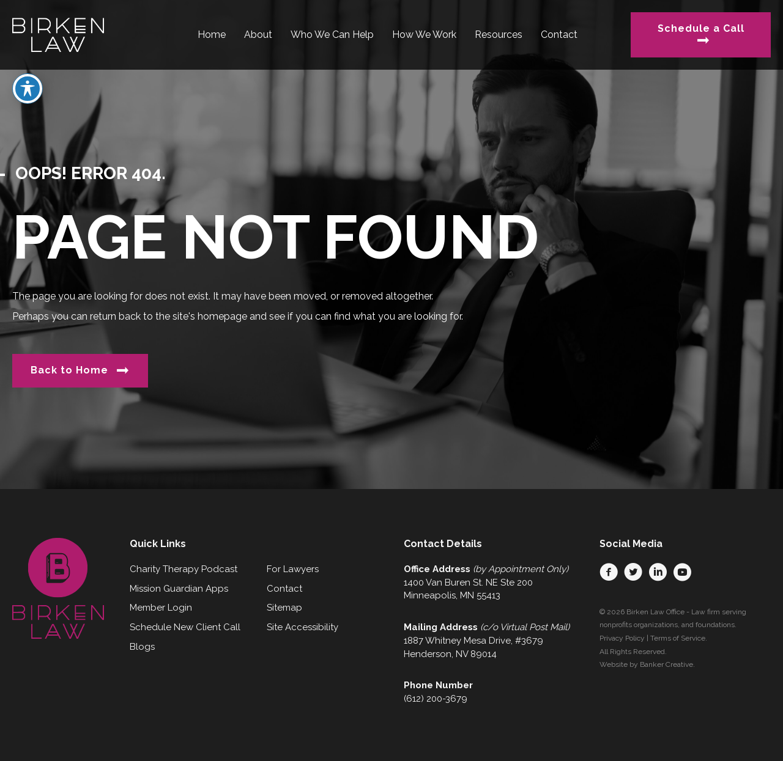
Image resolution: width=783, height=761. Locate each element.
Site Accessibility (302, 627)
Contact (284, 588)
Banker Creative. (667, 664)
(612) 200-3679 (435, 698)
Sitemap (284, 607)
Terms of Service (677, 638)
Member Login (161, 607)
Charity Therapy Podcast (183, 569)
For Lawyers (293, 569)
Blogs (142, 646)
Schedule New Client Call (185, 627)
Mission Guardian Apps (179, 588)
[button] (608, 572)
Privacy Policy (622, 638)
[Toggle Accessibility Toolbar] (27, 64)
